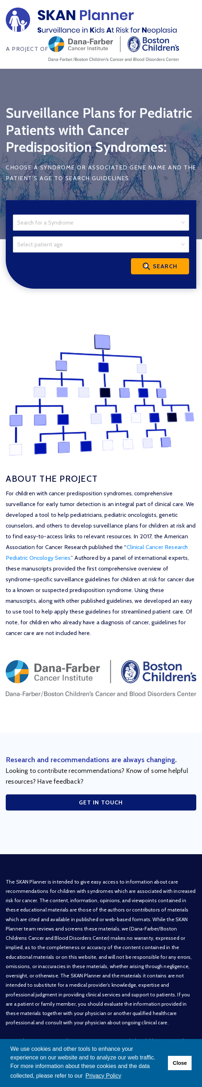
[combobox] (98, 222)
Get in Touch (101, 802)
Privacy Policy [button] (103, 1076)
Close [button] (180, 1063)
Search (160, 266)
